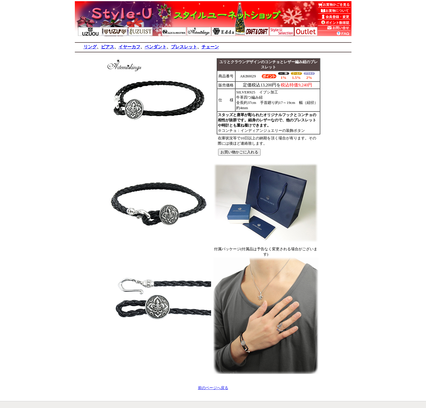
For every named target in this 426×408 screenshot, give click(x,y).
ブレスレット (184, 47)
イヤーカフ (129, 47)
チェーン (210, 47)
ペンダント (156, 47)
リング (90, 47)
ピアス (107, 47)
